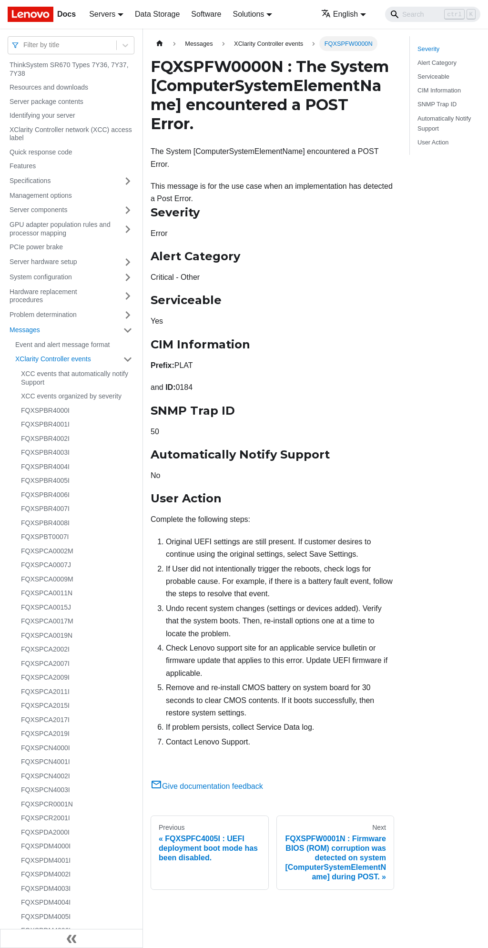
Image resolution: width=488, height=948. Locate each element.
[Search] (432, 14)
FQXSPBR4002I (45, 438)
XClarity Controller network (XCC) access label (71, 134)
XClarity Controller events (53, 359)
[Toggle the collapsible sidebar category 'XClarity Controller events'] (127, 359)
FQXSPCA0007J (46, 565)
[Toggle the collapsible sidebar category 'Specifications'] (127, 181)
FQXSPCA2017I (45, 720)
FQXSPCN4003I (45, 790)
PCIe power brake (36, 247)
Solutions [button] (248, 14)
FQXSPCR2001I (45, 818)
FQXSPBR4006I (45, 495)
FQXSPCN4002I (45, 776)
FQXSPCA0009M (47, 579)
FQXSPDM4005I (46, 916)
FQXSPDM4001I (46, 860)
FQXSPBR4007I (45, 508)
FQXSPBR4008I (45, 523)
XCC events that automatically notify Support (74, 378)
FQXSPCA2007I (45, 663)
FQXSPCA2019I (45, 733)
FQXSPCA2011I (45, 691)
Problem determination (43, 314)
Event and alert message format (62, 344)
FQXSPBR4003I (45, 452)
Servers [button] (102, 14)
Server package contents (46, 101)
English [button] (339, 14)
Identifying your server (42, 115)
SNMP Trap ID (437, 104)
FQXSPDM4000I (46, 846)
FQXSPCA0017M (47, 621)
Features (23, 166)
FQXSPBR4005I (45, 480)
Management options (41, 195)
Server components (38, 210)
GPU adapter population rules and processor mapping (60, 229)
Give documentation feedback (207, 786)
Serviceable (433, 76)
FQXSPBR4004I (45, 466)
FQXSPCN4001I (45, 761)
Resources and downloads (49, 87)
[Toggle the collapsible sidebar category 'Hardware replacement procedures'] (127, 296)
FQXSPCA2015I (45, 705)
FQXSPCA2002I (45, 649)
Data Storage (157, 14)
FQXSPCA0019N (46, 635)
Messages (25, 330)
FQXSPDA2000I (45, 832)
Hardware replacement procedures (43, 296)
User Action (432, 142)
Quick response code (41, 152)
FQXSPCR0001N (47, 804)
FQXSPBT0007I (45, 536)
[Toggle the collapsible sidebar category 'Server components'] (127, 210)
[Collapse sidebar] (71, 938)
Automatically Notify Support (444, 123)
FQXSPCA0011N (46, 593)
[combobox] (24, 45)
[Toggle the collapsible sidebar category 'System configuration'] (127, 277)
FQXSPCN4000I (45, 748)
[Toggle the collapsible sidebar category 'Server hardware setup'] (127, 262)
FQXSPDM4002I (46, 874)
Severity (428, 48)
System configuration (41, 277)
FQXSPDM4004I (46, 902)
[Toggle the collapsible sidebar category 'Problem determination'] (127, 315)
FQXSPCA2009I (45, 677)
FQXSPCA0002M (47, 551)
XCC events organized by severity (71, 396)
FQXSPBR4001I (45, 424)
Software (206, 14)
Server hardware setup (43, 261)
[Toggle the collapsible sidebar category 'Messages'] (127, 330)
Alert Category (437, 62)
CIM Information (439, 90)
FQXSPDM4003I (46, 888)
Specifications (30, 180)
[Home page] (160, 43)
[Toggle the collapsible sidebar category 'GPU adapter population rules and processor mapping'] (127, 229)
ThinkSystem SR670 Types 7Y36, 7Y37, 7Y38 (69, 69)
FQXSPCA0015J (46, 607)
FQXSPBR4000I (45, 410)
